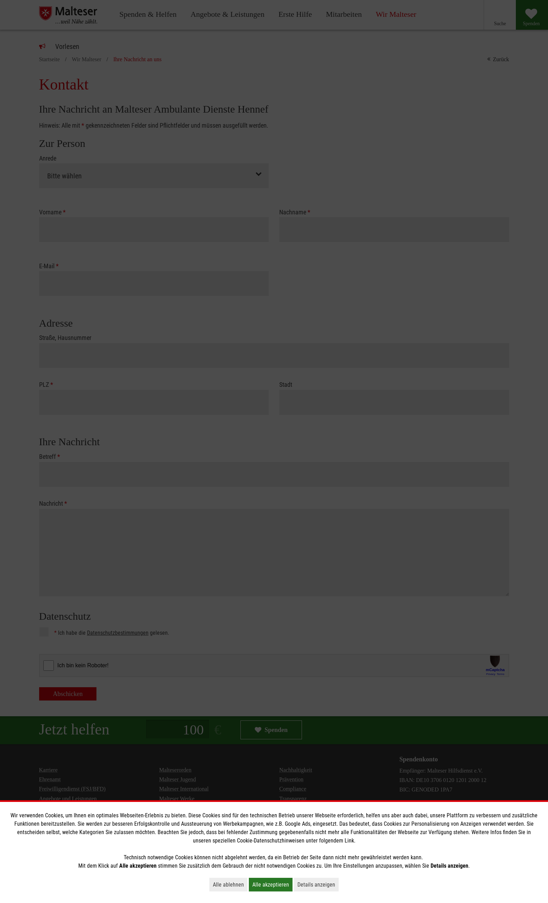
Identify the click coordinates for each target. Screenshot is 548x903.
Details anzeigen (318, 884)
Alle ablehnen (230, 884)
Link (349, 840)
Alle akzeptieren (272, 884)
